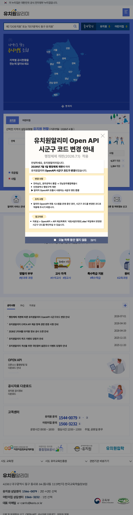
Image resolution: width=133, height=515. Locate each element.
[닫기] (92, 240)
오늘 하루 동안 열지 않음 (68, 240)
